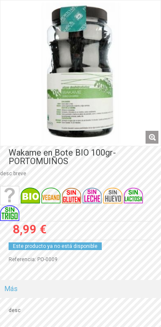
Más (11, 289)
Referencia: (22, 259)
